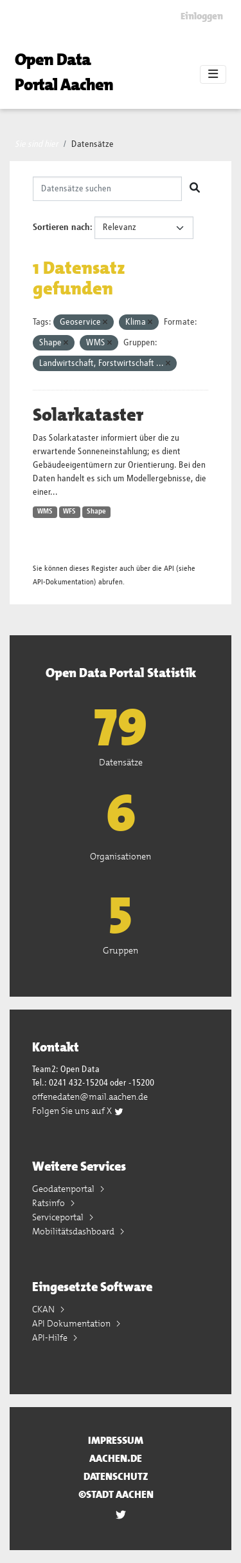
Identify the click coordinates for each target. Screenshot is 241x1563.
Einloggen (202, 16)
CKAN (44, 1309)
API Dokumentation (72, 1323)
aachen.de (115, 1458)
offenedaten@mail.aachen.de (90, 1096)
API (169, 568)
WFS (69, 511)
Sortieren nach (61, 227)
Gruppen (120, 950)
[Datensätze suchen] (107, 189)
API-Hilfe (50, 1337)
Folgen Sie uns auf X (78, 1111)
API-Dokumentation (63, 582)
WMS (45, 511)
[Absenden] (194, 189)
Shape (96, 511)
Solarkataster (88, 415)
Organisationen (120, 856)
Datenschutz (116, 1476)
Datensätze (92, 144)
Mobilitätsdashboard (74, 1231)
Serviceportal (58, 1217)
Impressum (115, 1440)
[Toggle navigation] (213, 74)
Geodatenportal (64, 1188)
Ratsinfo (49, 1203)
